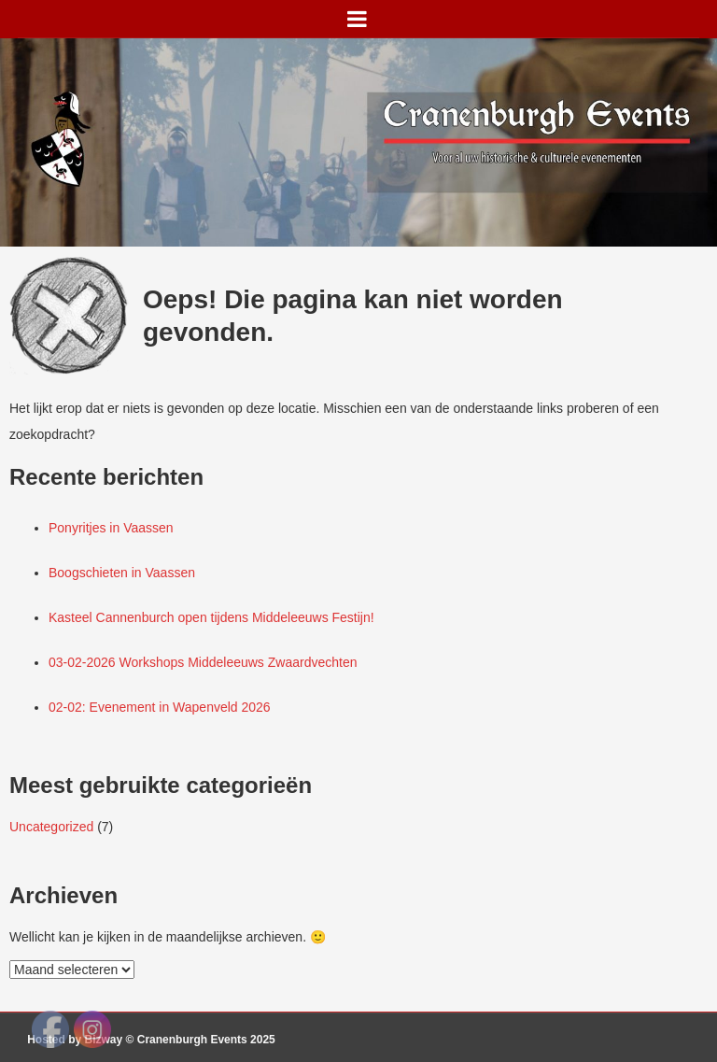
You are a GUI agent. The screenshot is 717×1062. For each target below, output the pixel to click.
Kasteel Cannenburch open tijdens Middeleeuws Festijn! (211, 617)
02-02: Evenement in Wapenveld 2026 (160, 707)
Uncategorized (51, 826)
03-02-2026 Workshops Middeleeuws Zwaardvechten (203, 662)
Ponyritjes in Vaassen (111, 527)
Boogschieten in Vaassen (122, 572)
